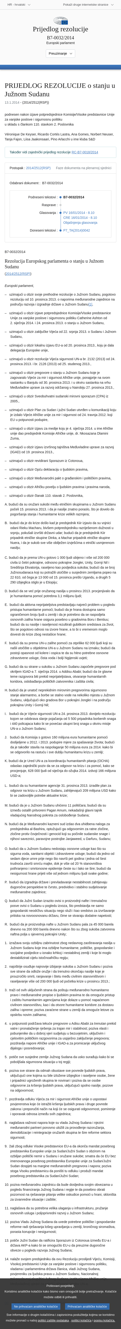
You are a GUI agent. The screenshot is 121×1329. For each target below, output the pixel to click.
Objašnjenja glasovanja (80, 222)
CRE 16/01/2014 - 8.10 (80, 218)
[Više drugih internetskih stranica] (88, 4)
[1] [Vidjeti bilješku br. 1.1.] (90, 304)
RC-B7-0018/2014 (85, 152)
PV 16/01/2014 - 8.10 (78, 213)
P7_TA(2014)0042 (76, 230)
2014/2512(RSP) (38, 168)
